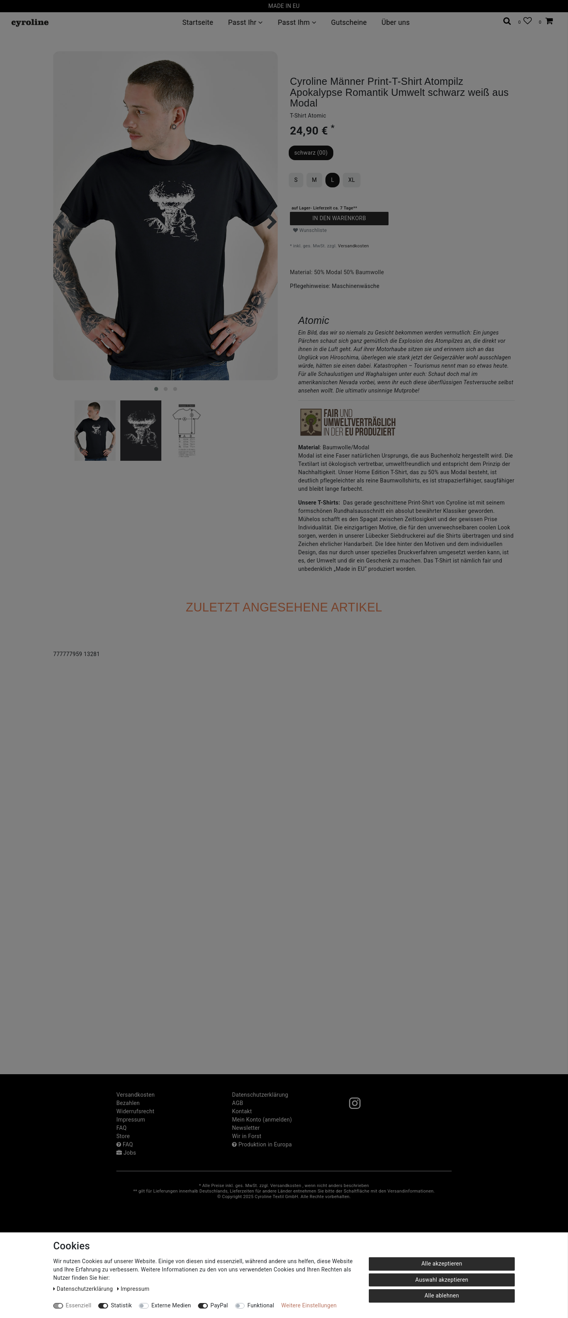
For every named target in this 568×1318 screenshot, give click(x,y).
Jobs (126, 1153)
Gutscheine (349, 22)
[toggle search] (507, 20)
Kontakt (242, 1111)
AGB (237, 1103)
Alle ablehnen (441, 1295)
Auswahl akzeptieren (441, 1280)
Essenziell (79, 1305)
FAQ (121, 1128)
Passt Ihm (297, 22)
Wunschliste (310, 230)
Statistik (121, 1305)
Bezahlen (128, 1103)
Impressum (130, 1119)
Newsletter (246, 1128)
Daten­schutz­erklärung (260, 1095)
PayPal (219, 1305)
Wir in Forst (246, 1136)
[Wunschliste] (525, 20)
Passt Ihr (245, 22)
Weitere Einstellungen (308, 1305)
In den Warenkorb (339, 218)
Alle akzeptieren (441, 1263)
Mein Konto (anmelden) (262, 1119)
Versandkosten (353, 246)
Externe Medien (171, 1305)
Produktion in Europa (262, 1144)
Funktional (260, 1305)
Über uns (396, 22)
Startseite (197, 22)
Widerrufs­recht (135, 1111)
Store (123, 1136)
